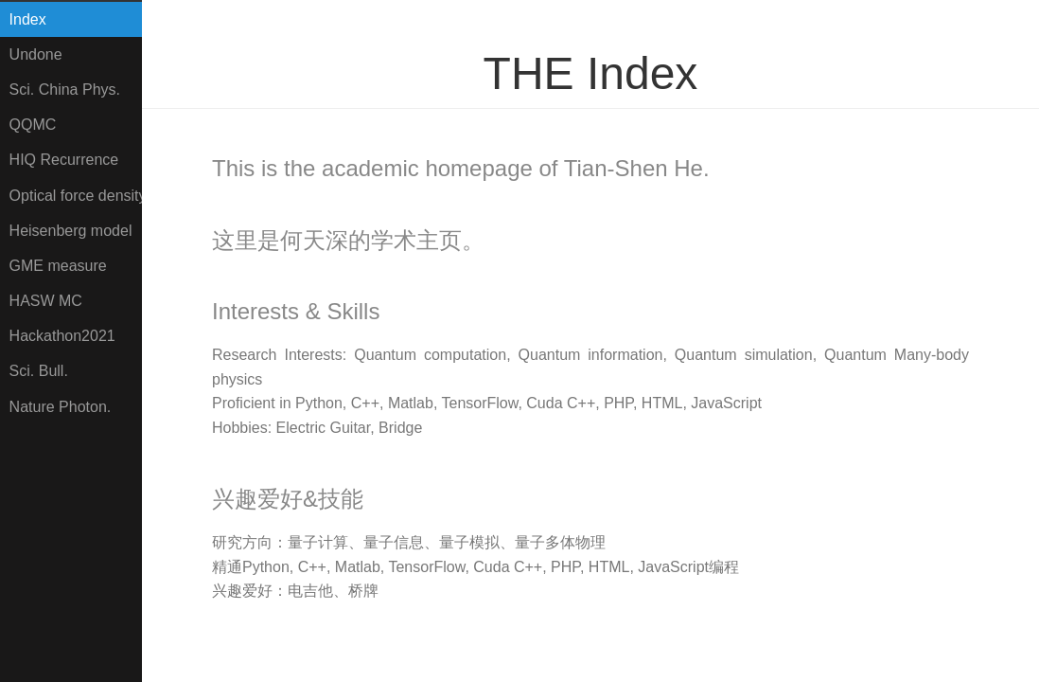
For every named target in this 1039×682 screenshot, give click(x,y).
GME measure (58, 266)
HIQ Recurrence (64, 160)
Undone (35, 54)
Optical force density (75, 196)
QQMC (33, 125)
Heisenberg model (70, 231)
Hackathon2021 (62, 336)
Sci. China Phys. (64, 89)
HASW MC (45, 301)
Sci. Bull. (38, 371)
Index (27, 19)
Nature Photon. (60, 407)
